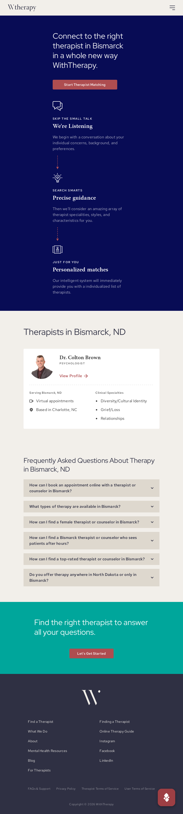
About (32, 741)
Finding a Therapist (115, 721)
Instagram (107, 741)
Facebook (107, 751)
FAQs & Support (39, 789)
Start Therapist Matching (84, 84)
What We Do (37, 731)
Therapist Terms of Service (100, 789)
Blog (31, 760)
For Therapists (39, 770)
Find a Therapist (40, 721)
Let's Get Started (91, 653)
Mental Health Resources (47, 751)
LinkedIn (106, 760)
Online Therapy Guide (117, 731)
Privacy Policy (66, 789)
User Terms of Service (140, 789)
